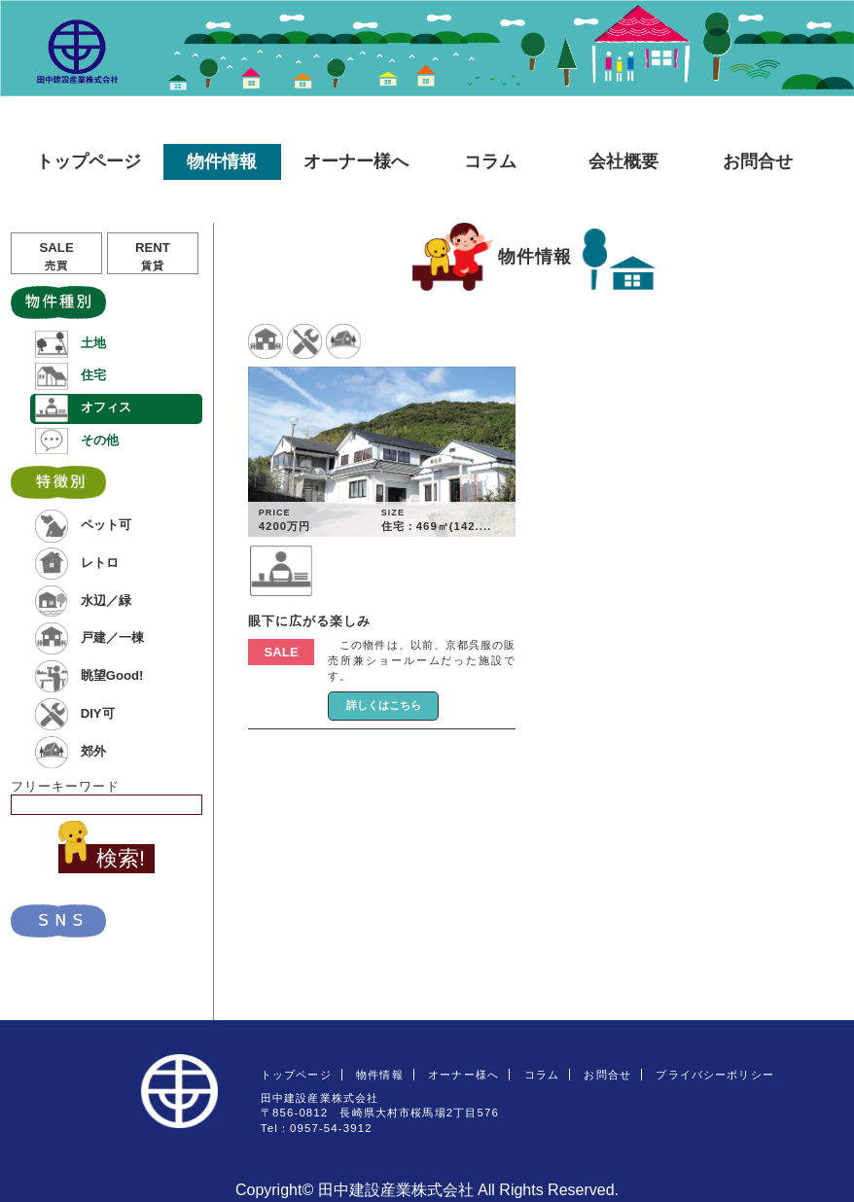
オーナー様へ (356, 161)
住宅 (70, 376)
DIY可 (74, 714)
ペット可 (82, 526)
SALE (56, 256)
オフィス (82, 408)
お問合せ (758, 161)
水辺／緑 (82, 601)
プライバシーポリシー (714, 1074)
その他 (76, 441)
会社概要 (623, 161)
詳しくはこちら (383, 705)
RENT (153, 256)
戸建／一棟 (89, 638)
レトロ (76, 564)
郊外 (70, 752)
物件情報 (222, 161)
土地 (70, 344)
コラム (490, 161)
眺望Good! (89, 676)
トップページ (88, 161)
